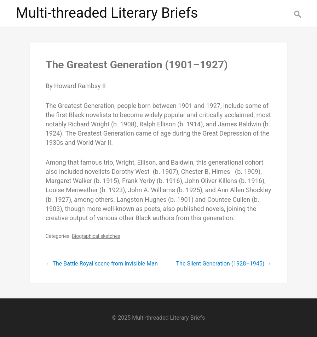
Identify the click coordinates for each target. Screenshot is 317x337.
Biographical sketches (96, 236)
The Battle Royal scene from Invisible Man (102, 263)
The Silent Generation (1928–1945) (224, 263)
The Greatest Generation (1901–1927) (137, 64)
